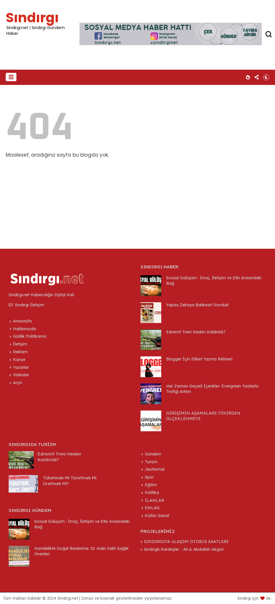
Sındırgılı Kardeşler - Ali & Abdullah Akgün (184, 549)
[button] (11, 77)
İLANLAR (154, 500)
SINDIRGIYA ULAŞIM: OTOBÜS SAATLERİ (186, 541)
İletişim (20, 344)
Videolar (21, 374)
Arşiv (17, 382)
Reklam (20, 351)
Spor (149, 477)
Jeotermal (154, 469)
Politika (152, 492)
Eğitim (151, 484)
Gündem (153, 454)
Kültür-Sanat (157, 515)
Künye (19, 359)
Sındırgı (32, 17)
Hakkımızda (24, 328)
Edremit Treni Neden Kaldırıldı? (195, 332)
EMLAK (152, 507)
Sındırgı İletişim (26, 304)
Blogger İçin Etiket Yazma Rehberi (199, 359)
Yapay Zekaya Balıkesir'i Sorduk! (197, 304)
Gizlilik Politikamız (30, 336)
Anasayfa (22, 321)
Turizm (151, 461)
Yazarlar (21, 367)
